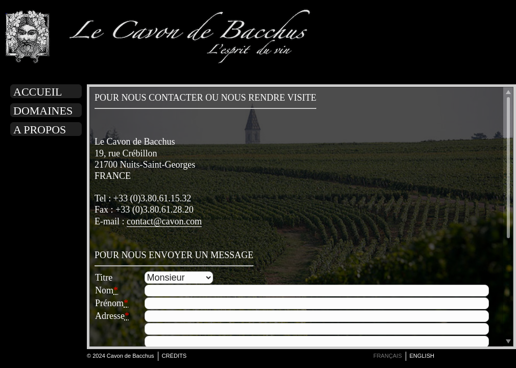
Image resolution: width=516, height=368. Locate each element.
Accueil (37, 91)
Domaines (43, 110)
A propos (39, 129)
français (387, 356)
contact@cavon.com (164, 221)
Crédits (174, 356)
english (422, 356)
